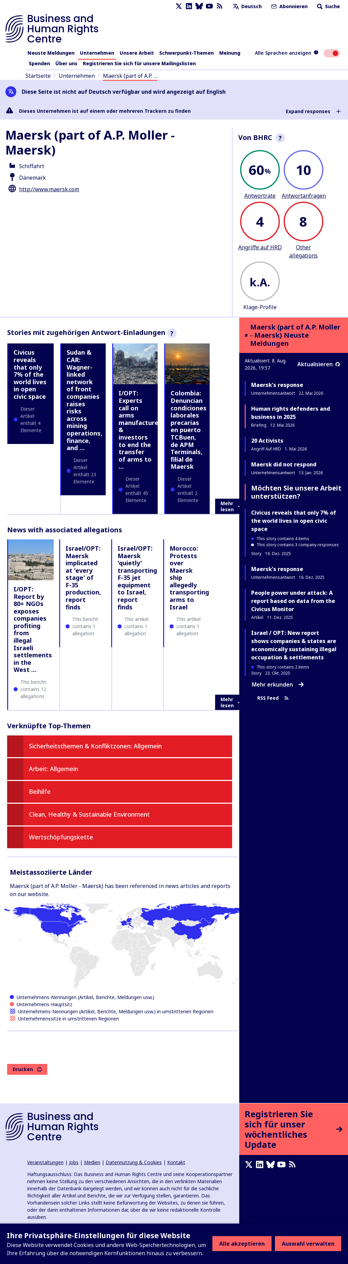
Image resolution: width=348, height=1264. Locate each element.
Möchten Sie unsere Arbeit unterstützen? (296, 492)
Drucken (27, 1069)
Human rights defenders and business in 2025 (290, 413)
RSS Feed (273, 698)
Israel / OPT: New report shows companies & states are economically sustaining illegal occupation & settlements (293, 645)
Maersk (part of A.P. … (130, 75)
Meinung (229, 53)
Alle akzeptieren (242, 1243)
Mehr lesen (232, 506)
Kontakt (176, 1162)
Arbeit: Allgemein (53, 769)
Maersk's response (277, 385)
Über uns (66, 63)
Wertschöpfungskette (61, 837)
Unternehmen (97, 53)
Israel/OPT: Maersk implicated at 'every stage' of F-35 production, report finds (83, 577)
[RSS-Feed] (219, 6)
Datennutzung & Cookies (134, 1162)
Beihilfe (40, 791)
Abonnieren (289, 6)
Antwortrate (260, 195)
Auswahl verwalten (308, 1243)
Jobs (74, 1162)
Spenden (39, 63)
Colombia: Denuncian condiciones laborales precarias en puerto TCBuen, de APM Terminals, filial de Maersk (189, 429)
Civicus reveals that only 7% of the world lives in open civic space (30, 374)
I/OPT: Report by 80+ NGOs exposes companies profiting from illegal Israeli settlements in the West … (33, 629)
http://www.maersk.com (49, 189)
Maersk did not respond (283, 464)
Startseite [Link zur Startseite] (38, 75)
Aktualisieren (318, 364)
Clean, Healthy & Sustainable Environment (89, 814)
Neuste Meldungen (51, 53)
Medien (92, 1162)
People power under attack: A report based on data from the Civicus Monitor (293, 601)
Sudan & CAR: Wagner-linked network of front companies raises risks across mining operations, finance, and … (84, 400)
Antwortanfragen (304, 195)
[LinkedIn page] (189, 6)
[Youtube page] (209, 6)
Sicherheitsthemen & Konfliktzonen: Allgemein (95, 746)
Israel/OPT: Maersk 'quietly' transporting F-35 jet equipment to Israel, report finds (137, 577)
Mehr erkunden (278, 684)
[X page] (179, 6)
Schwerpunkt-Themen (186, 53)
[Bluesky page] (199, 6)
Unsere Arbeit (137, 53)
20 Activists (267, 440)
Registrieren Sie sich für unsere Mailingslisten (139, 63)
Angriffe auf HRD (260, 247)
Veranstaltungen (45, 1162)
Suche (328, 6)
